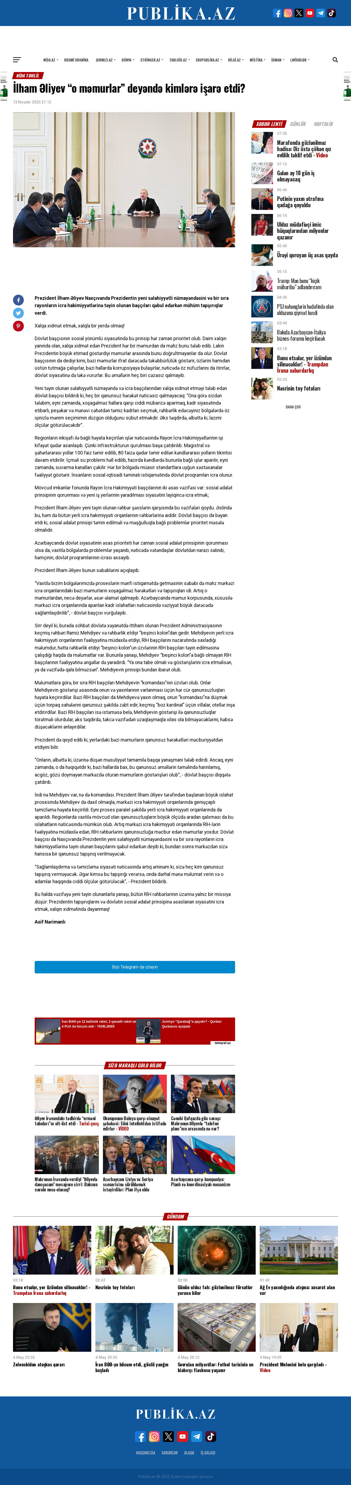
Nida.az (49, 60)
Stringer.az (150, 60)
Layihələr (298, 60)
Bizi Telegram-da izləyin (135, 967)
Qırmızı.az (104, 60)
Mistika (256, 60)
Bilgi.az (234, 60)
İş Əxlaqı (208, 1452)
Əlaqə (189, 1452)
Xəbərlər (170, 1452)
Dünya (126, 60)
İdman (276, 60)
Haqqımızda (145, 1452)
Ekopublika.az (207, 60)
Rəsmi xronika (76, 60)
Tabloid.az (178, 60)
